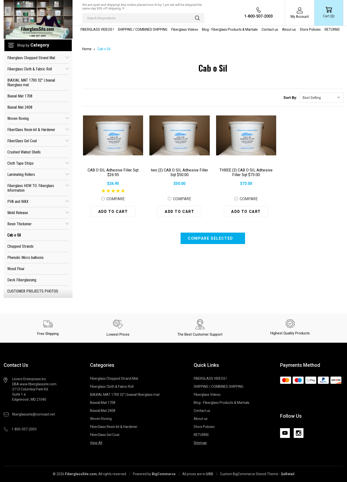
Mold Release (38, 212)
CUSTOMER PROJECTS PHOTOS (32, 291)
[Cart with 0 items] (329, 13)
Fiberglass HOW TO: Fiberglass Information (38, 188)
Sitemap (200, 443)
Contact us (270, 29)
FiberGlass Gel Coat (38, 141)
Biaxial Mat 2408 (19, 107)
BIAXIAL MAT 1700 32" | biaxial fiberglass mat (31, 82)
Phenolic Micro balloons (25, 257)
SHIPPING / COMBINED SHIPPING (142, 29)
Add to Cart (113, 211)
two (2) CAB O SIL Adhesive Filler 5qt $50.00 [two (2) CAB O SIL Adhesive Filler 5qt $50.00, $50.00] (179, 172)
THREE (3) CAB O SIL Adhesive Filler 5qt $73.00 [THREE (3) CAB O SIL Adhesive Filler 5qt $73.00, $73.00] (246, 172)
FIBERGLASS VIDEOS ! (97, 29)
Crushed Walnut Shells (24, 152)
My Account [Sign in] (300, 17)
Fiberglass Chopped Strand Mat (38, 58)
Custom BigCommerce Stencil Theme (249, 474)
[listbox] (321, 98)
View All (96, 443)
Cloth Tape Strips (38, 163)
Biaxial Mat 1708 (19, 96)
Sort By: (290, 97)
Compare (113, 199)
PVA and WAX (38, 201)
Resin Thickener (38, 224)
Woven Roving (38, 118)
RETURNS (332, 29)
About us (289, 29)
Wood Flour (16, 268)
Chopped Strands (20, 246)
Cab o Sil (14, 235)
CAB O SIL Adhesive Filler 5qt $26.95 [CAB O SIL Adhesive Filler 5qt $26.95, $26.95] (113, 172)
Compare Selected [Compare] (211, 238)
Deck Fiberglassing (21, 280)
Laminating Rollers (38, 174)
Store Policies (310, 29)
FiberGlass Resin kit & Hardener (38, 129)
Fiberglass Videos (184, 29)
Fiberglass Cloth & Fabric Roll (38, 69)
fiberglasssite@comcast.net (33, 414)
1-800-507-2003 (258, 16)
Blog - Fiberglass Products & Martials (230, 29)
